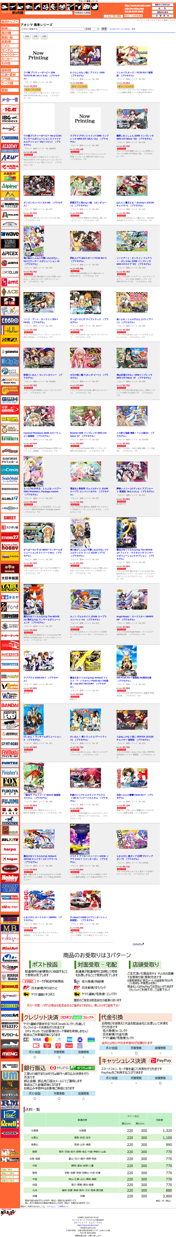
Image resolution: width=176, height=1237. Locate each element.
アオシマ (28, 82)
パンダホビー (10, 715)
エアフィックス (10, 263)
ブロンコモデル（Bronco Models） (10, 820)
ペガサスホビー (10, 830)
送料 (163, 8)
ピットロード (10, 743)
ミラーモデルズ (10, 977)
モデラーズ (10, 1005)
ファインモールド (10, 753)
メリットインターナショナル (10, 996)
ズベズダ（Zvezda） (10, 556)
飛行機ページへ (10, 33)
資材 (78, 6)
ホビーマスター (10, 907)
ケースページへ (10, 83)
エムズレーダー (10, 1152)
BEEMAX (10, 734)
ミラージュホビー (10, 967)
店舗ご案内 (10, 1169)
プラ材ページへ (10, 79)
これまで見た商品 (113, 16)
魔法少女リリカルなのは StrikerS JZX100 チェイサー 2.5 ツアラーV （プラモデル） (41, 859)
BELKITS (10, 839)
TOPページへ (10, 22)
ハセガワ (10, 676)
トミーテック (10, 635)
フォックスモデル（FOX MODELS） (10, 782)
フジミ (10, 801)
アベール (10, 176)
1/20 (44, 36)
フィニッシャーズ (10, 772)
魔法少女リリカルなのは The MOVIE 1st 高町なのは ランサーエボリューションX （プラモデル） (42, 619)
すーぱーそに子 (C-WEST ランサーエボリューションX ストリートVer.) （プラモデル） (43, 552)
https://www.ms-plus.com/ (88, 1225)
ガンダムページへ (10, 50)
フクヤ (10, 791)
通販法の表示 (10, 1180)
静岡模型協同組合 (10, 489)
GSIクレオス (10, 469)
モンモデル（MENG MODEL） (10, 1053)
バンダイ (10, 705)
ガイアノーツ (10, 352)
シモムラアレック (10, 508)
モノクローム (10, 1034)
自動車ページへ (10, 41)
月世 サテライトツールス (10, 409)
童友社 (10, 616)
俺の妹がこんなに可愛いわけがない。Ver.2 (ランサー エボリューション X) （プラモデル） (42, 261)
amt (10, 282)
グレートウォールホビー (10, 400)
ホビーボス (10, 897)
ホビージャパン (10, 878)
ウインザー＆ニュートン (10, 224)
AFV (10, 28)
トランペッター (10, 664)
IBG (10, 118)
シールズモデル (10, 479)
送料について (10, 1177)
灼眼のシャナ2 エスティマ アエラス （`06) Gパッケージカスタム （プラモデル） (89, 798)
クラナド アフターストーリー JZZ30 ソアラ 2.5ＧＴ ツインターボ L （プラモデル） (89, 859)
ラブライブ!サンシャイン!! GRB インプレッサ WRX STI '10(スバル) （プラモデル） (89, 138)
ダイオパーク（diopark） (10, 568)
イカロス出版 (10, 205)
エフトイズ (10, 311)
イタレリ (10, 214)
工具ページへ (10, 74)
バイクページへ (10, 46)
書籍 (94, 6)
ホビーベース (10, 888)
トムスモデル (10, 645)
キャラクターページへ (10, 55)
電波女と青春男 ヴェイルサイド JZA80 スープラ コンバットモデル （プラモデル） (89, 491)
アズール (10, 157)
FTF (10, 301)
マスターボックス (10, 929)
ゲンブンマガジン (10, 419)
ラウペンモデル (10, 1104)
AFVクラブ (10, 272)
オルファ (10, 339)
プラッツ (10, 811)
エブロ (10, 320)
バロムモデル (10, 695)
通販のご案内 (10, 1173)
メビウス (10, 986)
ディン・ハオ (10, 607)
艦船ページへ (10, 37)
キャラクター (45, 6)
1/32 (35, 36)
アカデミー (10, 147)
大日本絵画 (10, 578)
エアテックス (10, 253)
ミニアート (10, 948)
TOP (12, 12)
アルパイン (10, 186)
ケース (86, 6)
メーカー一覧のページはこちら (10, 99)
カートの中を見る (134, 16)
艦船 (21, 6)
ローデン (10, 1133)
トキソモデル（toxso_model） (10, 626)
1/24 (27, 36)
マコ (10, 919)
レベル (10, 1123)
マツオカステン (10, 938)
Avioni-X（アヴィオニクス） (10, 128)
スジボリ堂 (10, 527)
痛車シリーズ (38, 82)
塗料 (62, 6)
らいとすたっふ (10, 1094)
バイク (37, 6)
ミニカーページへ (10, 59)
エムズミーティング (10, 1159)
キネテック (10, 380)
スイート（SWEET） (10, 517)
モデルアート (10, 1015)
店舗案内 (163, 16)
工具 (70, 6)
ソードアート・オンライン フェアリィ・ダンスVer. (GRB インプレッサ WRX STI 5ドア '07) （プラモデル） (134, 261)
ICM (10, 109)
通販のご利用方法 (163, 4)
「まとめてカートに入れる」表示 (121, 29)
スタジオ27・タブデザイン (10, 537)
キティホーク (10, 371)
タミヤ (10, 597)
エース (10, 291)
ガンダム (53, 6)
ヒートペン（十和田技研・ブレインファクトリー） (10, 724)
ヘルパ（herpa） (10, 849)
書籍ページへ (10, 90)
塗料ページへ (10, 70)
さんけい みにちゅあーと (10, 460)
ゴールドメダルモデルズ (10, 428)
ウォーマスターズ (10, 243)
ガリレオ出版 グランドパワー (10, 390)
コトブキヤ (10, 438)
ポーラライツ (10, 868)
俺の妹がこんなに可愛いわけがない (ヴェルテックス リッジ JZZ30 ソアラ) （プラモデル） (89, 552)
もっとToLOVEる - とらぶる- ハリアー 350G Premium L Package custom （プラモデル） (42, 491)
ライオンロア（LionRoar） (10, 1085)
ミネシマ (10, 957)
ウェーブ (10, 234)
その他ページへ (10, 63)
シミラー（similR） (10, 498)
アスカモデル (10, 166)
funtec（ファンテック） (10, 763)
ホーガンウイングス (10, 859)
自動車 (29, 6)
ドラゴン (10, 655)
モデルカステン (10, 1025)
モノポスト (10, 1044)
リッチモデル (10, 1114)
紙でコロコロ (10, 361)
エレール (10, 330)
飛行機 (12, 6)
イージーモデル (10, 195)
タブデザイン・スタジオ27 (10, 587)
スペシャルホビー (10, 546)
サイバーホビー (10, 450)
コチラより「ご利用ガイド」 (58, 1206)
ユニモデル (10, 1066)
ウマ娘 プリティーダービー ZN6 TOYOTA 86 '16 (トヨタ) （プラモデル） (41, 75)
